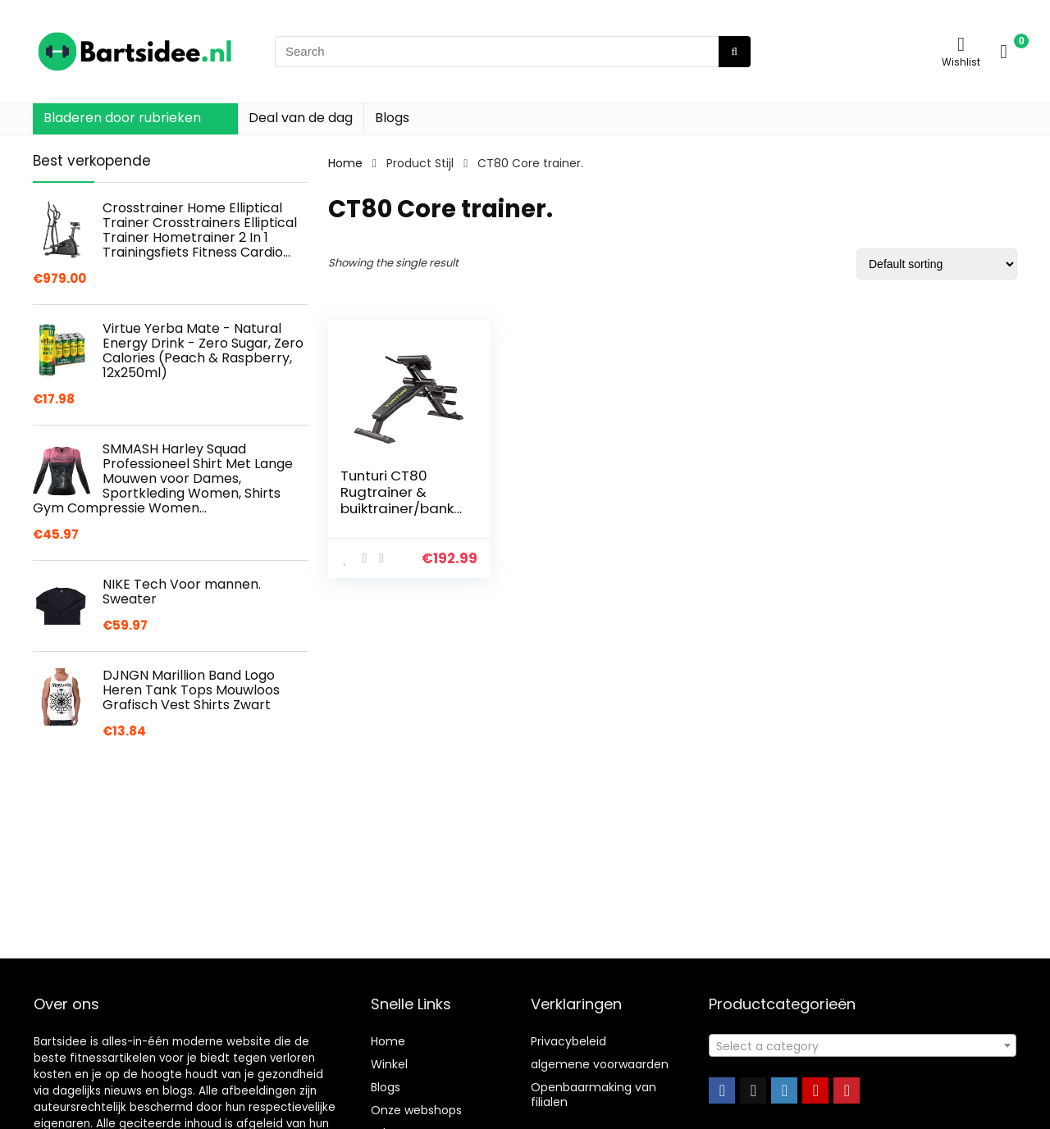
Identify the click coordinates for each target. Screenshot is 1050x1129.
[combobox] (862, 1045)
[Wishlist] (961, 43)
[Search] (735, 51)
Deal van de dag (301, 117)
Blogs (392, 117)
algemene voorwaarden (600, 1064)
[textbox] (863, 1046)
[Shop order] (936, 264)
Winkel (389, 1064)
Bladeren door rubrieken (122, 117)
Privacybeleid (568, 1041)
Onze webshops (416, 1110)
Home (345, 163)
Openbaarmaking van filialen (593, 1094)
